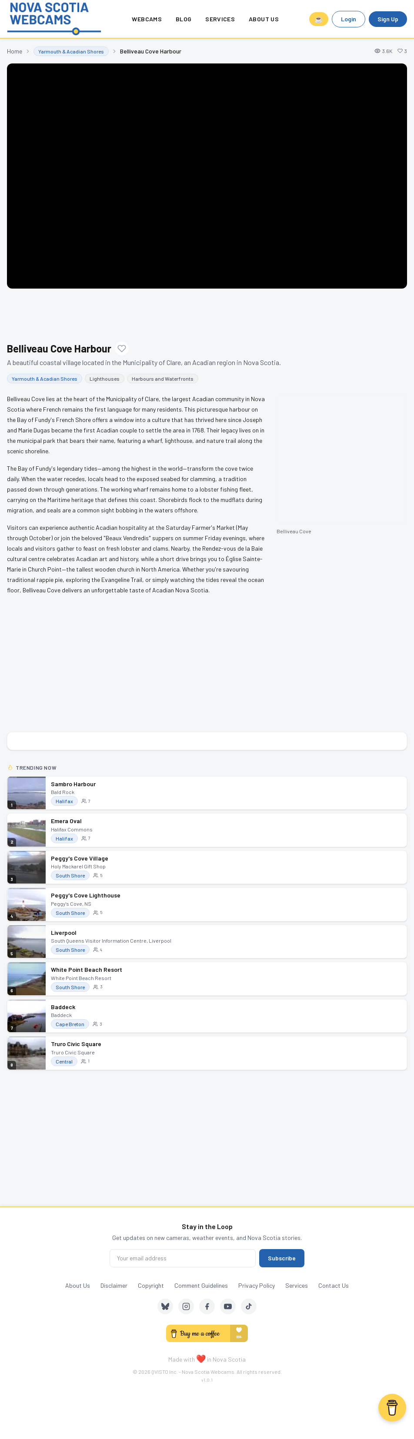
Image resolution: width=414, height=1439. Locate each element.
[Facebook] (207, 1306)
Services (220, 19)
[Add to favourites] (122, 349)
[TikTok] (249, 1306)
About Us (264, 19)
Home (14, 51)
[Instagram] (186, 1306)
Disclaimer (113, 1285)
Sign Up (387, 19)
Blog (183, 19)
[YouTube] (228, 1306)
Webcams (146, 19)
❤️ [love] (201, 1358)
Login (348, 19)
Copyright (151, 1285)
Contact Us (333, 1285)
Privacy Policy (256, 1285)
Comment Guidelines (201, 1285)
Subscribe (282, 1258)
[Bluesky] (165, 1306)
